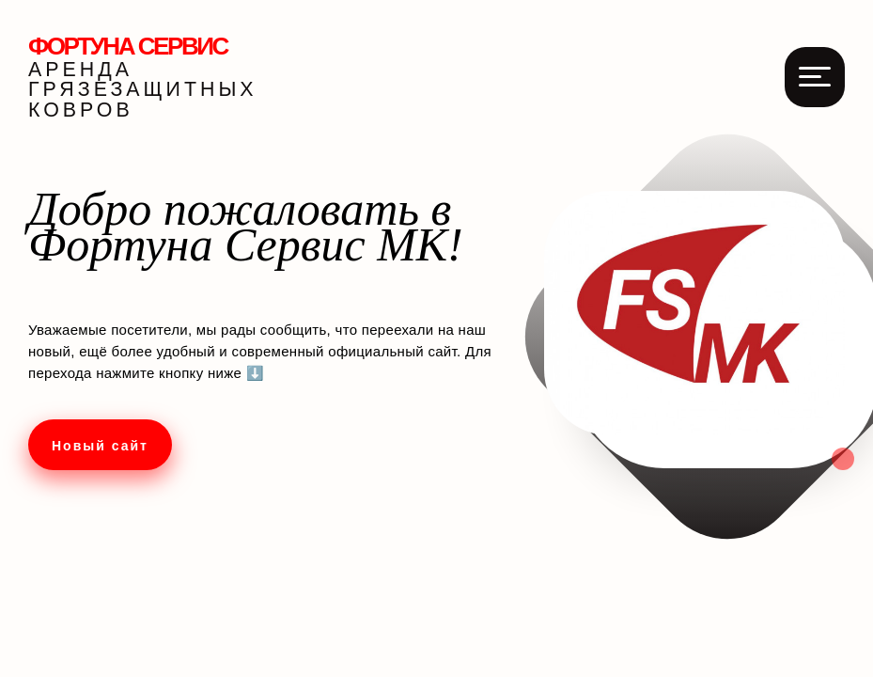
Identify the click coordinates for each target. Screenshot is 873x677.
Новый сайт (100, 445)
